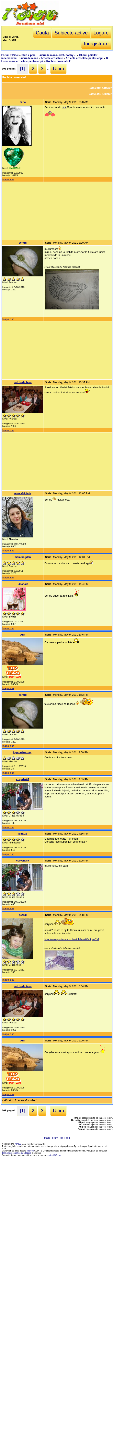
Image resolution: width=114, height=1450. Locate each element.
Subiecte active (71, 32)
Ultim (58, 68)
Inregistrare (96, 43)
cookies (30, 1151)
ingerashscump (22, 752)
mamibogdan (23, 557)
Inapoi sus (8, 179)
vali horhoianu (23, 382)
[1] (22, 68)
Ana (22, 634)
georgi (23, 914)
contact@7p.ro (54, 1155)
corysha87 (22, 779)
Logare (101, 32)
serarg (23, 242)
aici (64, 107)
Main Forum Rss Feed (57, 1137)
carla (23, 102)
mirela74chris (22, 493)
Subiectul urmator (100, 93)
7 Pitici (18, 1144)
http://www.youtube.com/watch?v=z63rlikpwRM (71, 939)
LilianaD (23, 583)
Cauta (42, 32)
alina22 (22, 833)
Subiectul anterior (101, 87)
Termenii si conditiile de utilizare (16, 1153)
